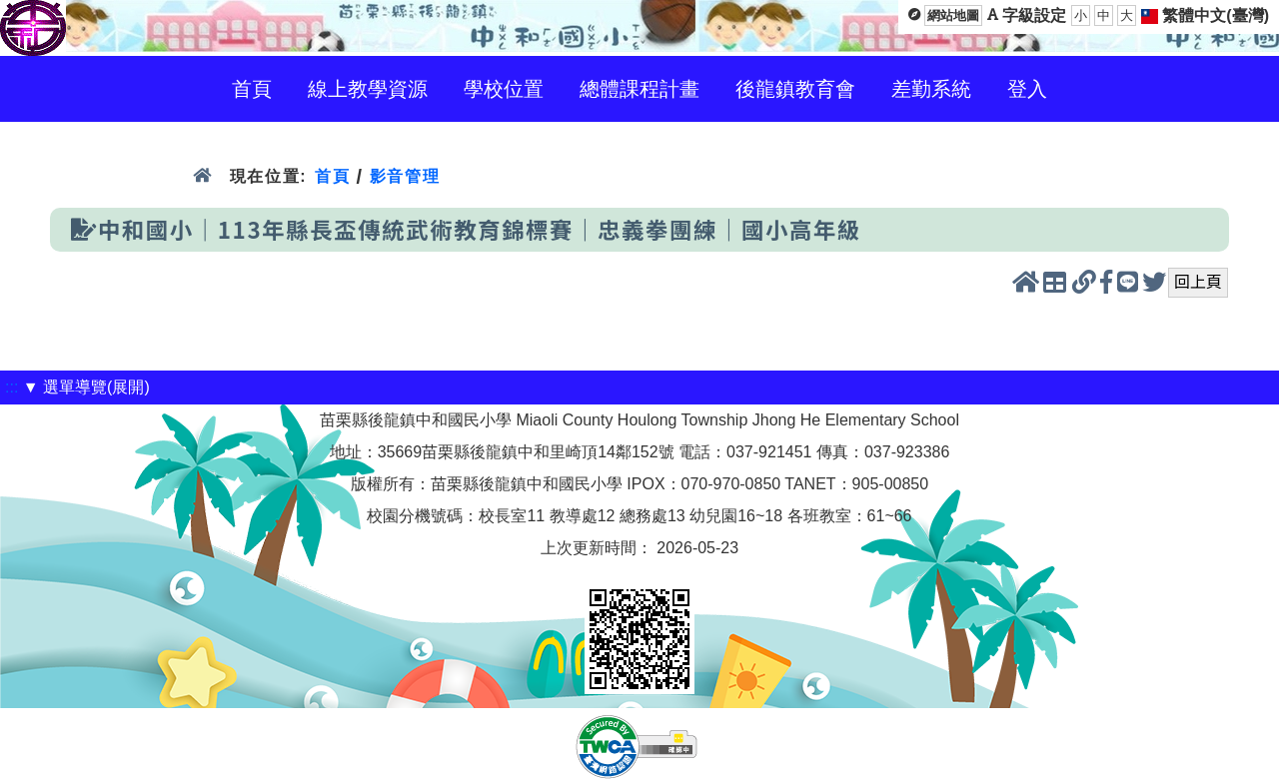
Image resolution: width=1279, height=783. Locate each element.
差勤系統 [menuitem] (931, 89)
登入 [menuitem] (1027, 89)
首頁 (332, 176)
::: (11, 387)
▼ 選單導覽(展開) (86, 387)
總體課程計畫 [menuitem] (639, 89)
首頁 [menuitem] (252, 89)
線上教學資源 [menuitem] (368, 89)
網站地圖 (953, 15)
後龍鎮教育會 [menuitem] (795, 89)
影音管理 (405, 176)
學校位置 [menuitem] (504, 89)
